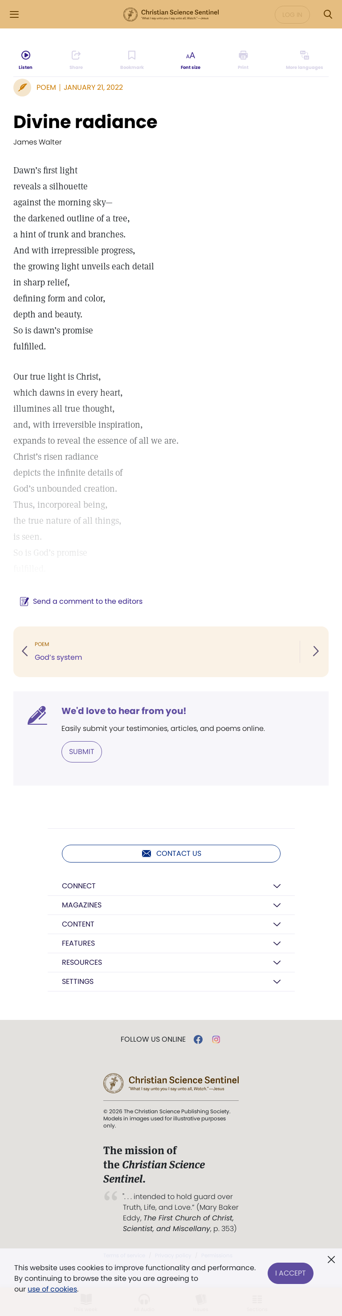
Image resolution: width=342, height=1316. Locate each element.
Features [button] (78, 943)
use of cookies (52, 1289)
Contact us (171, 853)
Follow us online (153, 1039)
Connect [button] (79, 886)
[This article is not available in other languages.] (305, 60)
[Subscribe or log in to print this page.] (243, 60)
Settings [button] (78, 981)
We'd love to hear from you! (124, 711)
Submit (81, 751)
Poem (46, 87)
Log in (292, 14)
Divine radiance (85, 122)
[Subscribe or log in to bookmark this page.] (132, 60)
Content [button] (78, 924)
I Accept (290, 1273)
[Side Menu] (14, 14)
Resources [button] (82, 962)
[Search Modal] (327, 14)
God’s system (58, 657)
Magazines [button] (82, 905)
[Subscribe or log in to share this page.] (76, 60)
